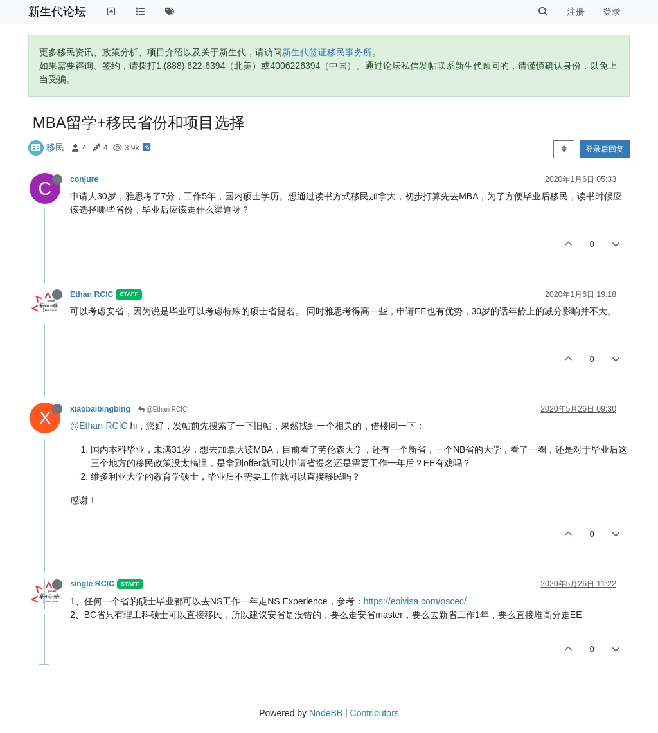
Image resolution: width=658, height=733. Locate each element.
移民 (55, 147)
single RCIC (92, 583)
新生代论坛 (57, 11)
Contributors (374, 713)
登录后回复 (604, 149)
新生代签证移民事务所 (327, 52)
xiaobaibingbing (100, 408)
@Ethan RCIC (162, 409)
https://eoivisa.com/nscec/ (415, 601)
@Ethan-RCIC (99, 426)
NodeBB (325, 713)
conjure (84, 179)
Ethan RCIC (91, 294)
